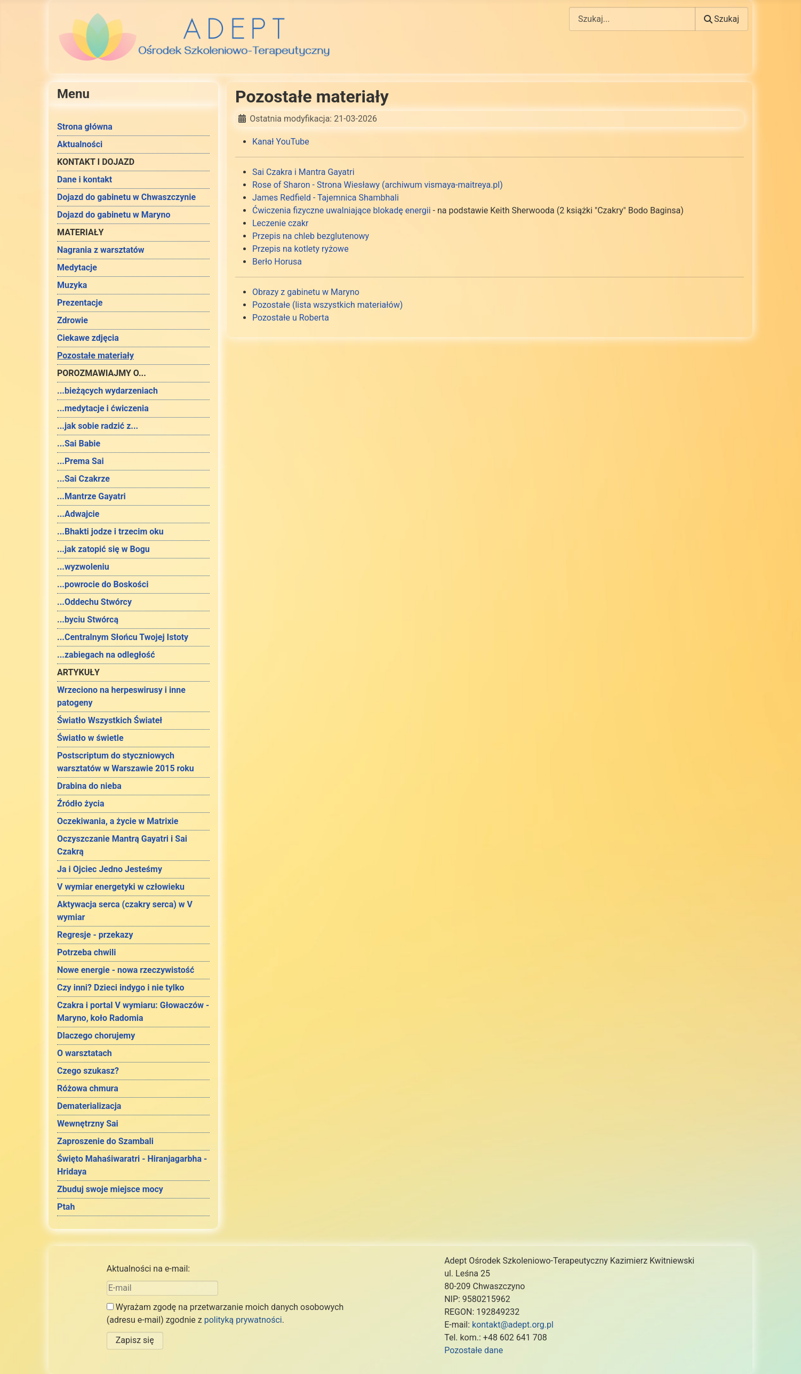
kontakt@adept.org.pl (513, 1325)
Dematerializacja (89, 1106)
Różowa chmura (87, 1088)
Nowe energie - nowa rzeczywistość (125, 970)
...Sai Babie (78, 443)
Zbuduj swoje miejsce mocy (110, 1189)
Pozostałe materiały (95, 355)
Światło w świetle (90, 738)
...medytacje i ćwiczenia (103, 408)
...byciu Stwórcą (87, 619)
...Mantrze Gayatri (91, 496)
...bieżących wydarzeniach (107, 391)
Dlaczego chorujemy (96, 1035)
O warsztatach (84, 1053)
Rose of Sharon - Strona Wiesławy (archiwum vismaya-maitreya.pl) (377, 185)
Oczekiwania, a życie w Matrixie (117, 821)
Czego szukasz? (88, 1071)
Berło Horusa (277, 262)
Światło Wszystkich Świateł (109, 720)
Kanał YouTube (280, 142)
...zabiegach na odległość (106, 655)
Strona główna (85, 127)
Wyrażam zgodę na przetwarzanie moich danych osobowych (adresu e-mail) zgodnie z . (225, 1313)
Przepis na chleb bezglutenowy (310, 236)
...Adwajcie (78, 514)
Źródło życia (81, 803)
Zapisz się (135, 1340)
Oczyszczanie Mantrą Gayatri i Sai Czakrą (122, 845)
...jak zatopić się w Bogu (103, 549)
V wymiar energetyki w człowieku (121, 887)
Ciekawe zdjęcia (88, 338)
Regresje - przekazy (95, 935)
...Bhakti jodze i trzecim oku (110, 531)
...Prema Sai (80, 461)
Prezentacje (79, 303)
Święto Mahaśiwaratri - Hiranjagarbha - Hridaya (132, 1165)
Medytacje (77, 267)
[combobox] (632, 19)
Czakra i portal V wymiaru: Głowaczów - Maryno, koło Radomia (133, 1011)
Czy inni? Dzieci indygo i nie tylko (121, 987)
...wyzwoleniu (83, 567)
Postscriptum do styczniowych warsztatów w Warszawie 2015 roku (125, 761)
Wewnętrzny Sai (87, 1124)
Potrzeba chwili (86, 952)
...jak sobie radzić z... (97, 426)
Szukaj (721, 19)
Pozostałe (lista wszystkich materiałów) (327, 305)
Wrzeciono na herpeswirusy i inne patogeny (121, 696)
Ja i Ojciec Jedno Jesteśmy (109, 869)
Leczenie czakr (280, 223)
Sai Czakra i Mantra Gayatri (303, 172)
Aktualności (79, 144)
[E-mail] (162, 1288)
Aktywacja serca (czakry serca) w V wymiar (125, 910)
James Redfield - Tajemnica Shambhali (325, 198)
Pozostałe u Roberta (290, 318)
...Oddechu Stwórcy (94, 602)
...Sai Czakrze (83, 479)
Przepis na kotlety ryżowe (300, 249)
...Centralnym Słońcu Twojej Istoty (122, 637)
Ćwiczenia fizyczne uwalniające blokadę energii (342, 210)
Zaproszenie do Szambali (105, 1141)
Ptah (66, 1207)
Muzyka (72, 285)
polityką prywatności (243, 1320)
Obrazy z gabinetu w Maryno (305, 292)
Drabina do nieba (89, 786)
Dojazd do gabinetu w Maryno (113, 215)
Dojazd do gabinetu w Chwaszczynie (126, 197)
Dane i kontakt (84, 179)
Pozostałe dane (473, 1350)
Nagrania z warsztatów (101, 250)
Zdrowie (72, 320)
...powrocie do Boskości (102, 584)
